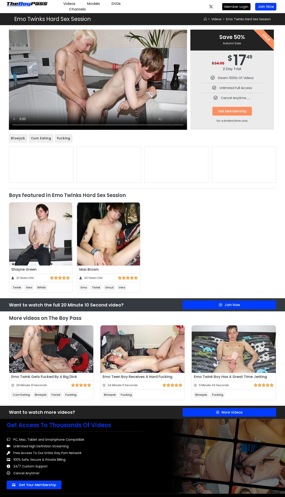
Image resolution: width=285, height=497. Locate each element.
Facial (55, 394)
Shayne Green (24, 269)
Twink (17, 287)
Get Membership (232, 111)
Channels (77, 9)
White (41, 287)
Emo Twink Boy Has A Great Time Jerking (230, 376)
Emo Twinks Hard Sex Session (248, 19)
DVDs (116, 3)
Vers (29, 287)
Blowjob (18, 138)
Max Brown (89, 269)
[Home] (205, 19)
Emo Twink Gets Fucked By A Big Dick (44, 376)
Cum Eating (41, 138)
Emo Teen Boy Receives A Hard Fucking (137, 376)
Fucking (64, 138)
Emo (84, 287)
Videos (69, 3)
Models (93, 3)
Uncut (109, 287)
